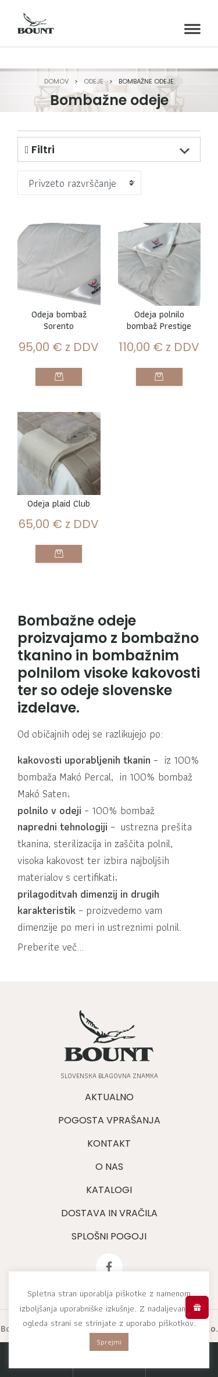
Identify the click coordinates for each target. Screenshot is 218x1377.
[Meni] (189, 29)
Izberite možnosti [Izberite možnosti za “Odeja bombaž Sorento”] (58, 377)
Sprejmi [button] (109, 1342)
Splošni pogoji (109, 1236)
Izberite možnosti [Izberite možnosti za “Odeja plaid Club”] (58, 554)
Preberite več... (50, 947)
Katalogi (109, 1190)
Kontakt (109, 1143)
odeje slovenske (116, 690)
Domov (56, 81)
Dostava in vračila (109, 1213)
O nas (109, 1166)
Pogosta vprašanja (109, 1120)
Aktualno (109, 1097)
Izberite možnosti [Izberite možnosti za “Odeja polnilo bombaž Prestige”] (159, 377)
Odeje (93, 81)
